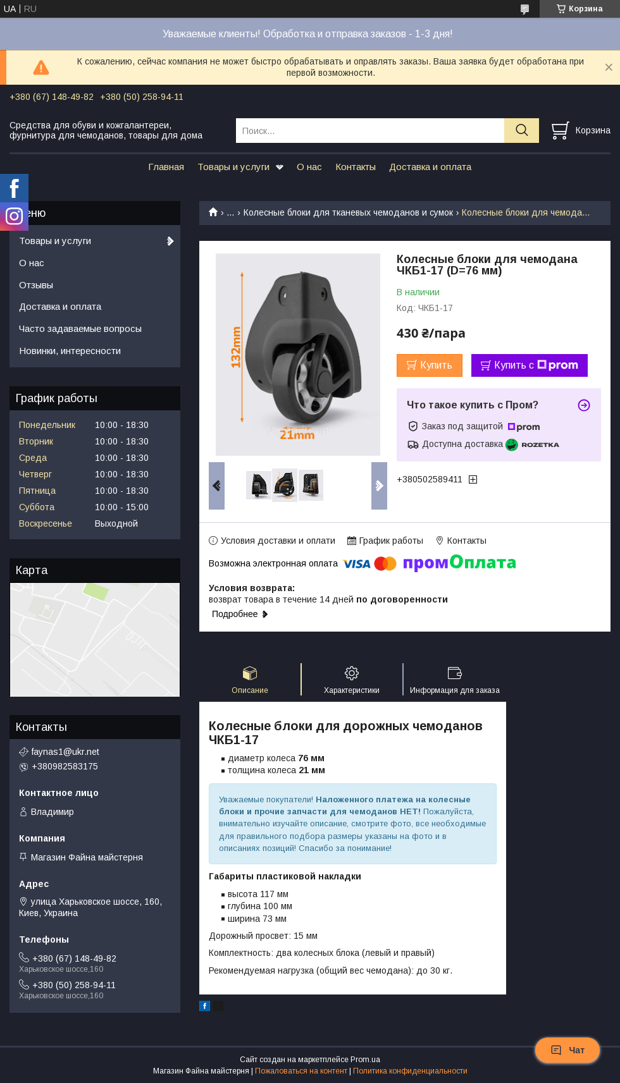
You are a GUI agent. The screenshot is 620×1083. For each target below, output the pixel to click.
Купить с (536, 365)
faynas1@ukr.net (65, 752)
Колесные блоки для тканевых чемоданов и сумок (348, 212)
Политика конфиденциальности (410, 1071)
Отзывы (36, 284)
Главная (166, 166)
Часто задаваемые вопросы (80, 328)
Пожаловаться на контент (301, 1071)
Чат (567, 1050)
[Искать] (521, 130)
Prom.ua (365, 1059)
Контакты (355, 166)
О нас (309, 166)
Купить (436, 365)
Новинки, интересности (70, 350)
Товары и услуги (233, 166)
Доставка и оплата (430, 166)
